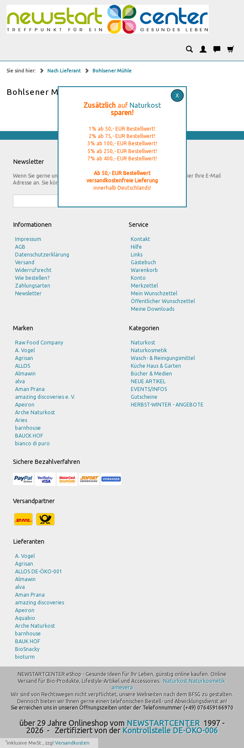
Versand (24, 262)
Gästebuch (143, 262)
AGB (20, 247)
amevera (122, 687)
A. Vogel (25, 350)
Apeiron (24, 404)
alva (20, 381)
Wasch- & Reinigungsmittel (163, 358)
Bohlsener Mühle (112, 70)
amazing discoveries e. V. (45, 397)
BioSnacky (27, 649)
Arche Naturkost (35, 412)
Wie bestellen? (32, 278)
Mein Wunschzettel (154, 293)
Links (136, 254)
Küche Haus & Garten (156, 366)
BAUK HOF (27, 641)
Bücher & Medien (151, 373)
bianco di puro (32, 443)
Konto (138, 278)
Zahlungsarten (32, 285)
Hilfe (136, 247)
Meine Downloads (152, 309)
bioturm (25, 657)
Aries (21, 420)
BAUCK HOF (29, 435)
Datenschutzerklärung (42, 254)
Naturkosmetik (149, 350)
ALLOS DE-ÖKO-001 (38, 571)
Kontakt (140, 239)
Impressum (28, 239)
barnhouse (28, 428)
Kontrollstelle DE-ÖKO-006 (170, 730)
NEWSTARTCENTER (163, 723)
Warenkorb (144, 270)
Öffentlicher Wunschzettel (163, 301)
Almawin (25, 373)
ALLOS (22, 366)
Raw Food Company (39, 342)
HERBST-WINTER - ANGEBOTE (167, 404)
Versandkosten (72, 742)
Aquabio (25, 618)
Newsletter (28, 293)
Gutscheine (144, 397)
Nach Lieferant (64, 70)
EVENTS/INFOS (149, 389)
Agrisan (24, 358)
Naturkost (145, 105)
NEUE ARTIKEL (148, 381)
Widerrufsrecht (33, 270)
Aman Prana (30, 389)
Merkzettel (144, 285)
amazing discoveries (39, 602)
